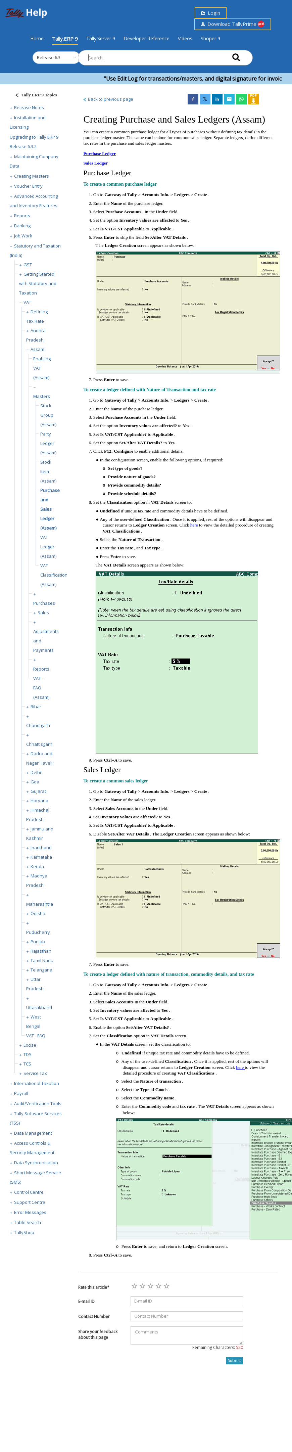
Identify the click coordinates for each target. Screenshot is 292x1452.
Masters (41, 396)
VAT (27, 302)
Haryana (39, 801)
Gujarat (38, 791)
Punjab (38, 942)
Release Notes (29, 107)
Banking (22, 226)
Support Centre (29, 1202)
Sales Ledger (96, 163)
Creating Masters (31, 176)
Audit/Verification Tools (37, 1103)
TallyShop (24, 1232)
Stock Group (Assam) (48, 415)
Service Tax (35, 1073)
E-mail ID (86, 1301)
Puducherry (38, 932)
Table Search (27, 1222)
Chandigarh (38, 725)
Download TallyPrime (232, 24)
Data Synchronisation (36, 1163)
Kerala (37, 866)
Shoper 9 (210, 38)
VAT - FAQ (35, 1036)
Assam (37, 349)
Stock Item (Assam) (48, 471)
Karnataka (41, 857)
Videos (185, 38)
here (194, 525)
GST (27, 265)
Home (37, 38)
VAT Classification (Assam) (53, 574)
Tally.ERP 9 (65, 38)
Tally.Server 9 (100, 38)
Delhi (36, 772)
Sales (43, 612)
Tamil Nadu (42, 960)
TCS (27, 1064)
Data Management (33, 1133)
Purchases (44, 603)
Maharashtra (39, 904)
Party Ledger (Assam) (48, 443)
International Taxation (36, 1083)
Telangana (41, 970)
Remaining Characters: (217, 1347)
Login (210, 12)
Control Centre (29, 1192)
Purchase (97, 173)
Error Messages (30, 1212)
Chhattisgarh (39, 744)
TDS (27, 1054)
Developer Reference (146, 38)
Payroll (21, 1093)
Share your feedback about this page (97, 1334)
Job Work (23, 236)
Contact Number (94, 1316)
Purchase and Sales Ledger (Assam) (50, 509)
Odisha (38, 913)
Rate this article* (93, 1287)
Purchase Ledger (100, 153)
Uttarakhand (39, 1007)
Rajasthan (41, 951)
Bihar (36, 707)
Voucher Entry (28, 186)
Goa (35, 782)
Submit (234, 1360)
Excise (29, 1045)
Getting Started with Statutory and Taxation (37, 283)
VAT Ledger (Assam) (48, 546)
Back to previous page (108, 99)
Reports (22, 216)
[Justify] (34, 96)
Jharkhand (41, 848)
